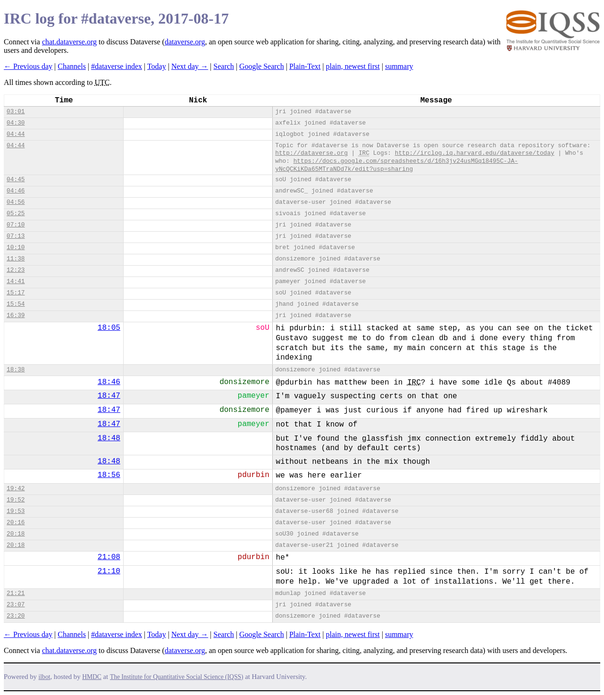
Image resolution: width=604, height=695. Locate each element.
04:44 (16, 134)
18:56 (109, 475)
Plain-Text (304, 66)
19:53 (16, 511)
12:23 (16, 270)
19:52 (16, 499)
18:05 (109, 328)
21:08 (109, 557)
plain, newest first (353, 66)
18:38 (16, 369)
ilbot (44, 676)
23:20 (16, 616)
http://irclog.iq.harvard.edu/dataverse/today (474, 153)
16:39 (16, 315)
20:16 (16, 522)
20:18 (16, 533)
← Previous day (28, 66)
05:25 (16, 213)
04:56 (16, 202)
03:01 (16, 111)
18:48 (109, 438)
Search (223, 66)
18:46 (109, 382)
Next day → (189, 66)
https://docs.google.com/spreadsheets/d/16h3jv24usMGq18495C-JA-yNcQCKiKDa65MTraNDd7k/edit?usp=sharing (396, 165)
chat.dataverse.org (69, 42)
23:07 (16, 604)
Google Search (261, 66)
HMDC (91, 676)
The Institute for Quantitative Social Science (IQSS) (176, 676)
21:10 (109, 571)
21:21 (16, 593)
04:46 (16, 190)
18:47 (109, 396)
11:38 (16, 258)
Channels (72, 66)
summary (399, 66)
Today (156, 66)
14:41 (16, 281)
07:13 (16, 236)
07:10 (16, 224)
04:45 (16, 179)
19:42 (16, 488)
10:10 (16, 247)
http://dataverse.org (311, 153)
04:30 (16, 122)
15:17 (16, 292)
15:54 (16, 304)
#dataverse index (116, 66)
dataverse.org (185, 42)
